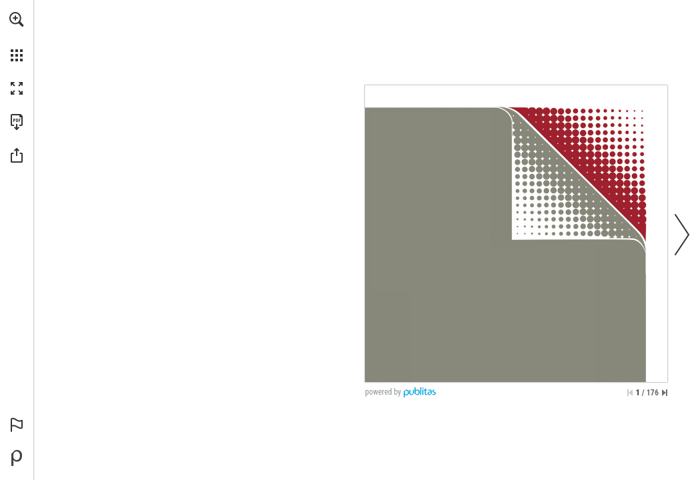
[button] (16, 19)
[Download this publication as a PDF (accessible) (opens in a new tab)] (16, 122)
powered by (383, 392)
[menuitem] (16, 36)
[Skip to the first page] (630, 392)
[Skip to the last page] (664, 392)
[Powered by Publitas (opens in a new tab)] (16, 458)
